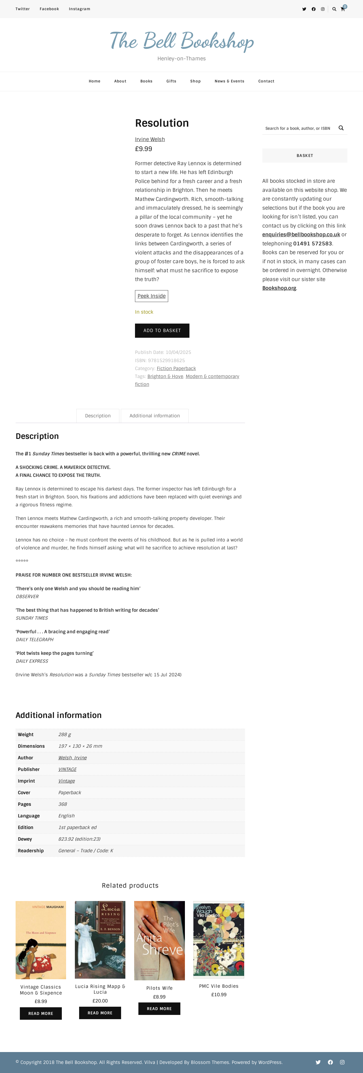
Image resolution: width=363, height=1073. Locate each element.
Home (94, 81)
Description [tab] (98, 416)
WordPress (270, 1062)
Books (146, 81)
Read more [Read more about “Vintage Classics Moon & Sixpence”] (40, 1013)
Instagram (79, 9)
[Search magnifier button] (341, 128)
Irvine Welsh (150, 139)
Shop (195, 81)
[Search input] (298, 128)
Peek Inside (152, 296)
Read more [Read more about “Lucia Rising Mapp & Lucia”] (100, 1012)
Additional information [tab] (155, 416)
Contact (266, 81)
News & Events (229, 81)
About (120, 81)
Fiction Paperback (176, 368)
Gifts (171, 81)
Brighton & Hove (165, 376)
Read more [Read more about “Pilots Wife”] (159, 1008)
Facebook (49, 9)
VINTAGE (67, 769)
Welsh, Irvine (72, 758)
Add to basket (162, 330)
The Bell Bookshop (181, 40)
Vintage (66, 781)
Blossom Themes (210, 1062)
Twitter (23, 9)
